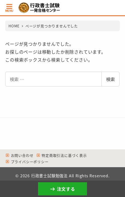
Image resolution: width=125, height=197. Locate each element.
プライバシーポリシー (26, 161)
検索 (110, 79)
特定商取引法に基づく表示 (61, 155)
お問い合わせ (19, 155)
